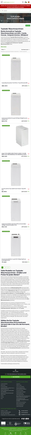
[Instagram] (23, 419)
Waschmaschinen (14, 20)
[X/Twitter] (25, 419)
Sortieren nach (25, 49)
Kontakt (2, 397)
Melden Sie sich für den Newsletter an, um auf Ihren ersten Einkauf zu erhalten (15, 6)
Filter (3, 49)
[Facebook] (22, 419)
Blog (2, 398)
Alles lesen (3, 46)
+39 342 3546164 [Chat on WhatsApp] (23, 412)
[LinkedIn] (27, 419)
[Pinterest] (28, 419)
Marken (2, 395)
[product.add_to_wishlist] (28, 83)
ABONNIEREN (15, 376)
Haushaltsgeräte (7, 20)
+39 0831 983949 (23, 410)
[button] (25, 433)
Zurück (28, 25)
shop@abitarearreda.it (24, 414)
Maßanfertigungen (19, 406)
